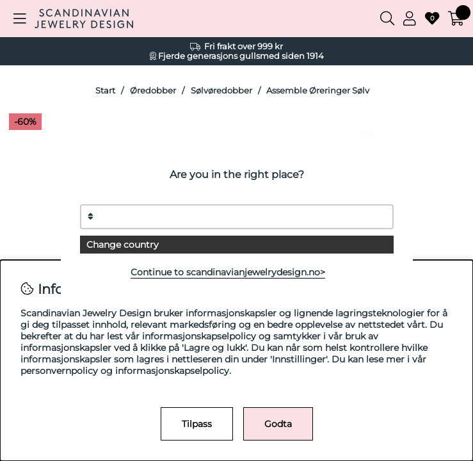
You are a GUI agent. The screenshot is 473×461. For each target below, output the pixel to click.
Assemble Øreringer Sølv (317, 90)
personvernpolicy (59, 370)
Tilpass (197, 424)
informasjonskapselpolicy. (173, 370)
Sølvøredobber (221, 90)
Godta (278, 424)
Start (105, 90)
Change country (122, 244)
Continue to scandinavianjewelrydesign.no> (228, 272)
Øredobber (153, 90)
